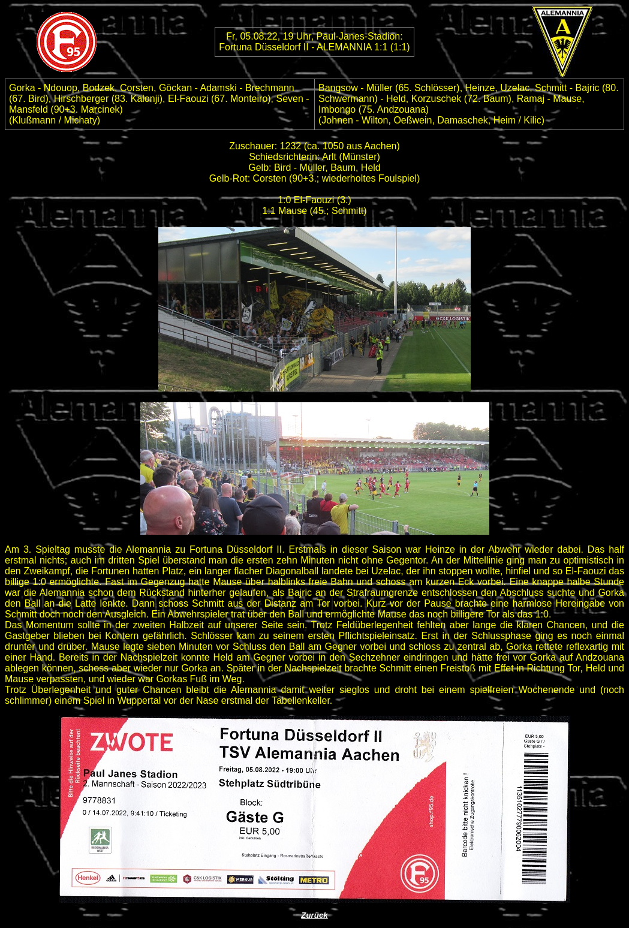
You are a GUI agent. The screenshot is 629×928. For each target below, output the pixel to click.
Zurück (314, 915)
